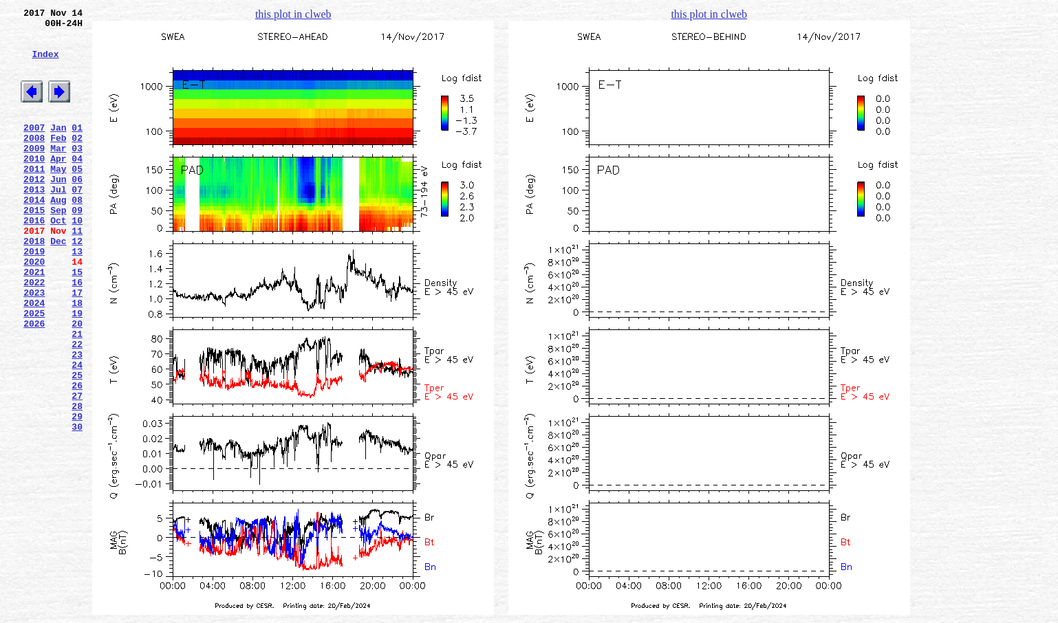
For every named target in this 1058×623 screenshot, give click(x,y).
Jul (58, 222)
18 (77, 358)
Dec (58, 284)
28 (77, 482)
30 (77, 507)
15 (77, 321)
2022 (34, 333)
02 (77, 160)
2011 (34, 197)
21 (77, 395)
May (58, 197)
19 (77, 370)
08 (77, 234)
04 (77, 185)
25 (77, 445)
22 (77, 408)
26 (77, 457)
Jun (58, 210)
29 (77, 494)
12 (77, 284)
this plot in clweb (293, 14)
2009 (34, 172)
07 (77, 222)
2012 (34, 210)
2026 (34, 383)
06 (77, 210)
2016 (34, 259)
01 (77, 148)
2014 (34, 234)
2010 (34, 185)
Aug (58, 234)
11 (77, 271)
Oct (58, 259)
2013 (34, 222)
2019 (34, 296)
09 (77, 247)
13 (77, 296)
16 (77, 333)
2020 (34, 309)
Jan (58, 148)
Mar (58, 172)
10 (77, 259)
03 (77, 172)
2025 (34, 370)
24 (77, 432)
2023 (34, 346)
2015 (34, 247)
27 (77, 469)
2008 (34, 160)
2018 (34, 284)
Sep (58, 247)
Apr (58, 185)
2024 (34, 358)
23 (77, 420)
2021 (34, 321)
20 (77, 383)
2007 (34, 148)
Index (45, 64)
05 (77, 197)
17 (77, 346)
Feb (58, 160)
